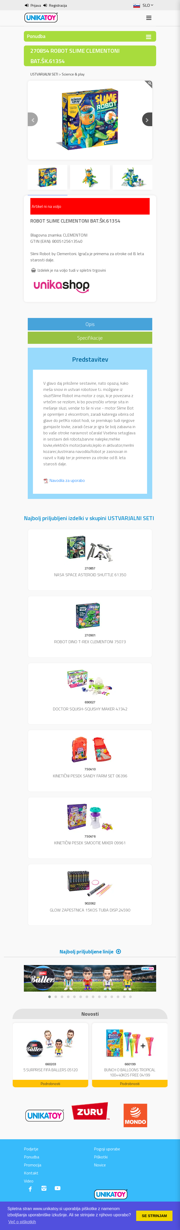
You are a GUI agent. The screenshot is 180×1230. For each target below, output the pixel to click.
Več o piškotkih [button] (22, 1222)
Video (28, 1181)
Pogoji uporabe (107, 1149)
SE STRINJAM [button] (154, 1216)
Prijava (36, 5)
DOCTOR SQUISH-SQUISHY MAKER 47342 (90, 709)
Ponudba (31, 1157)
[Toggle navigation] (148, 37)
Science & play (73, 74)
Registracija (58, 5)
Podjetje (31, 1149)
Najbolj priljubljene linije (86, 951)
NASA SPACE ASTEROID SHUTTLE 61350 (90, 575)
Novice (100, 1165)
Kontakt (31, 1173)
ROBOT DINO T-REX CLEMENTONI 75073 (90, 642)
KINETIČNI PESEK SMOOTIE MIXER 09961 (90, 843)
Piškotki (101, 1157)
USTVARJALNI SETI (44, 74)
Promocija (32, 1165)
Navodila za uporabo (67, 480)
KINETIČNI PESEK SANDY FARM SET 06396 (90, 776)
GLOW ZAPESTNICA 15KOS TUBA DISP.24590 (90, 910)
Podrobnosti (50, 1083)
